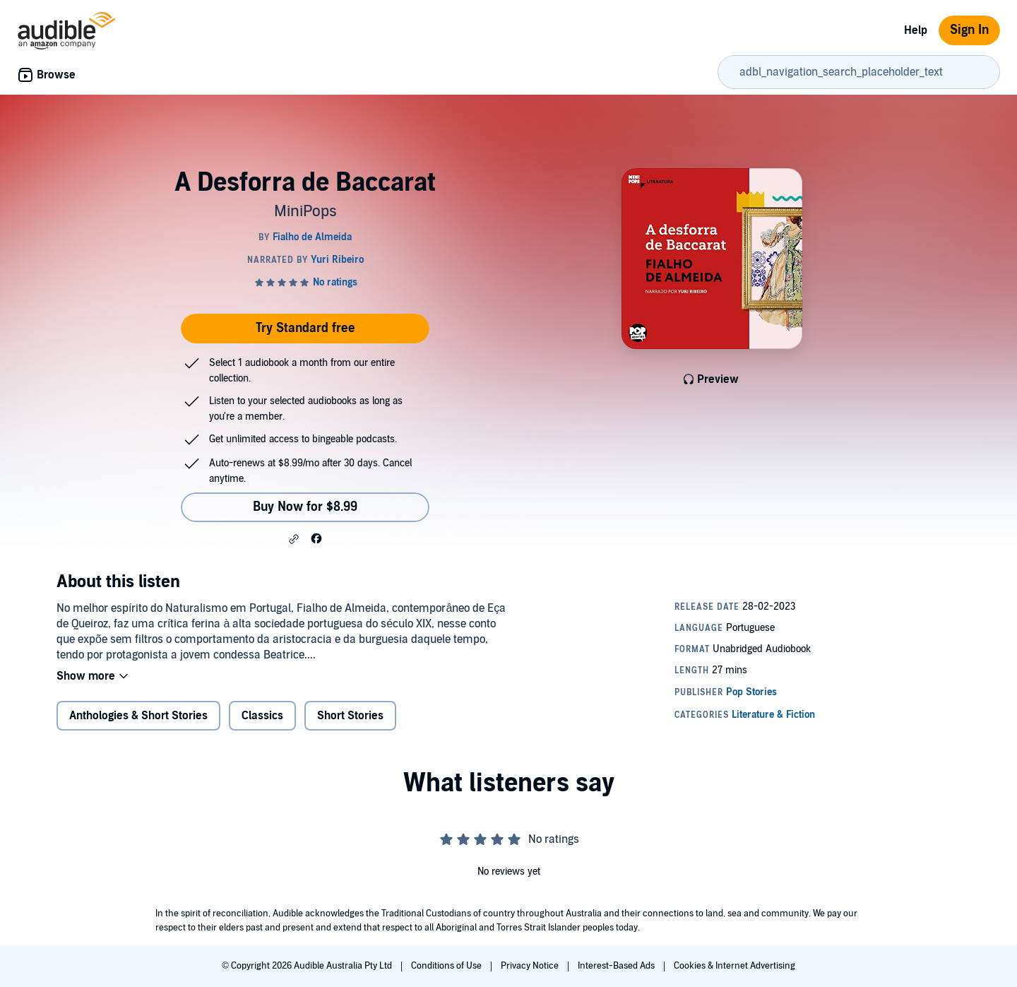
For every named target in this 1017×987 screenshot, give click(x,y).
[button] (293, 539)
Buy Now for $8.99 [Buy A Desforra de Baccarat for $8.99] (305, 507)
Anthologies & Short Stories (138, 716)
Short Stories (350, 716)
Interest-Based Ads (617, 965)
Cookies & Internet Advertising (734, 965)
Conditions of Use (447, 965)
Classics (262, 716)
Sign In (969, 30)
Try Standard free (305, 328)
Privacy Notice (531, 965)
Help (915, 30)
